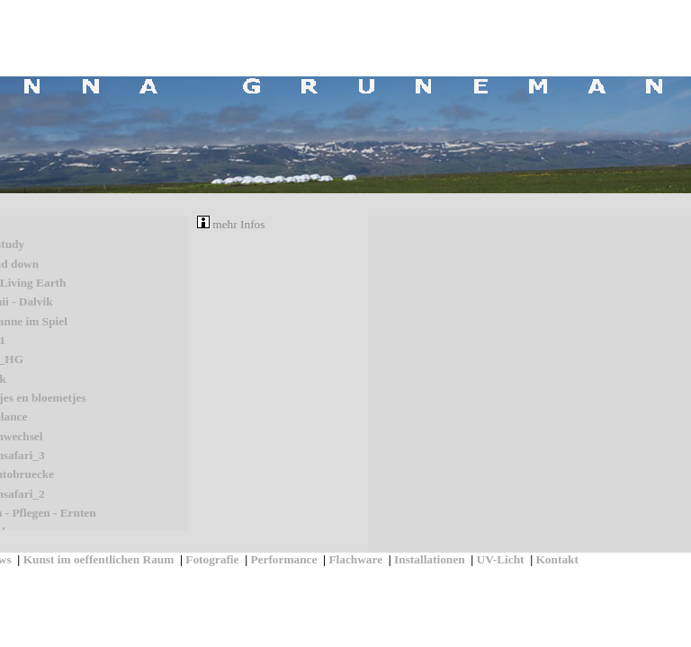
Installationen (429, 559)
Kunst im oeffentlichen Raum (99, 559)
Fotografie (211, 559)
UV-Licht (501, 559)
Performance (283, 559)
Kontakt (557, 559)
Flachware (355, 559)
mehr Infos (231, 224)
